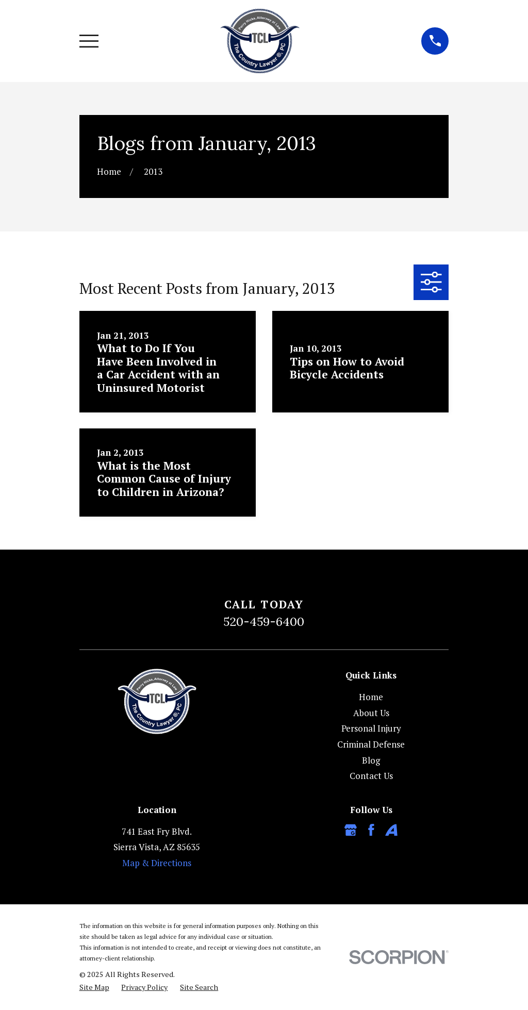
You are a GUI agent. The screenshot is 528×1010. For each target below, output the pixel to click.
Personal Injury (371, 728)
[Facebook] (371, 830)
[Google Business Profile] (350, 830)
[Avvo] (391, 830)
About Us (371, 713)
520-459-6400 (263, 621)
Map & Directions (156, 863)
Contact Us (371, 776)
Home (371, 697)
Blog (371, 760)
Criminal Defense (371, 744)
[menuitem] (94, 987)
